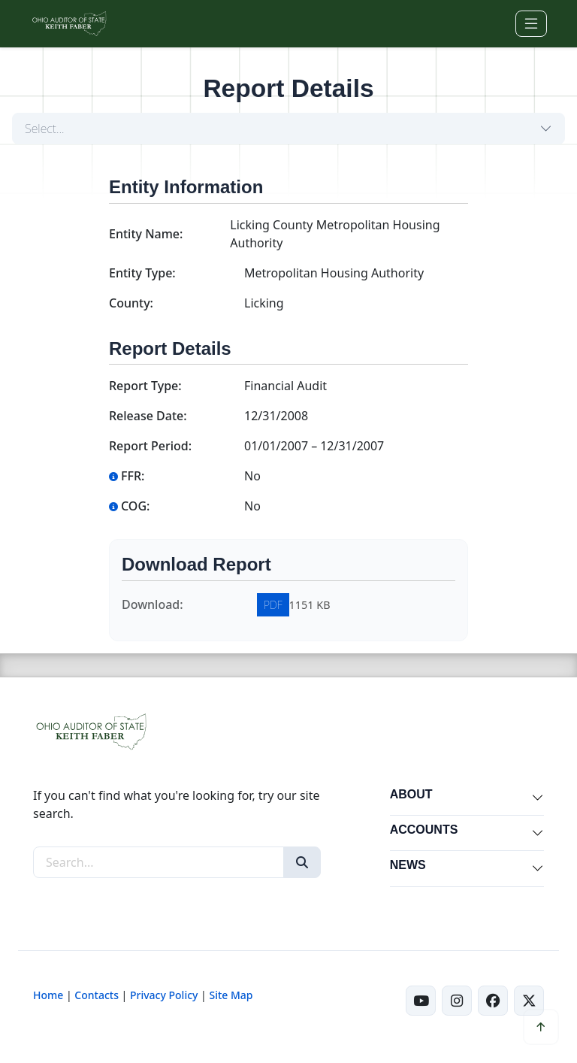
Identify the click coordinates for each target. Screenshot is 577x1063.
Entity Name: (146, 234)
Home (48, 995)
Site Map (230, 995)
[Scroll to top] (541, 1027)
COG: (129, 506)
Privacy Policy (164, 995)
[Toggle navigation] (531, 24)
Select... (45, 128)
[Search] (302, 862)
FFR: (126, 476)
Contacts (96, 995)
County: (131, 303)
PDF (273, 605)
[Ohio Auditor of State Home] (68, 23)
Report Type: (145, 385)
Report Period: (150, 446)
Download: (152, 604)
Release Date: (148, 415)
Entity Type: (142, 273)
